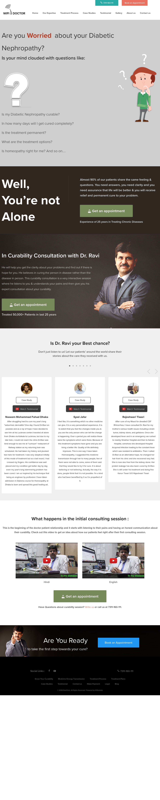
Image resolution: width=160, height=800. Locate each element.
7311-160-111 (106, 2)
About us (131, 12)
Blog (117, 684)
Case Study (27, 400)
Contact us (145, 12)
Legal (107, 684)
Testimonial (105, 12)
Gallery (119, 12)
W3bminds (99, 690)
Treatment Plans (118, 678)
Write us (89, 607)
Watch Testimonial (27, 409)
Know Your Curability (44, 678)
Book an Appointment (135, 2)
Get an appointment (106, 210)
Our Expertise (49, 12)
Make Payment (93, 684)
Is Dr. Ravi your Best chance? (80, 343)
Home (35, 12)
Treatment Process (69, 12)
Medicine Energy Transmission (71, 678)
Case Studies (89, 12)
